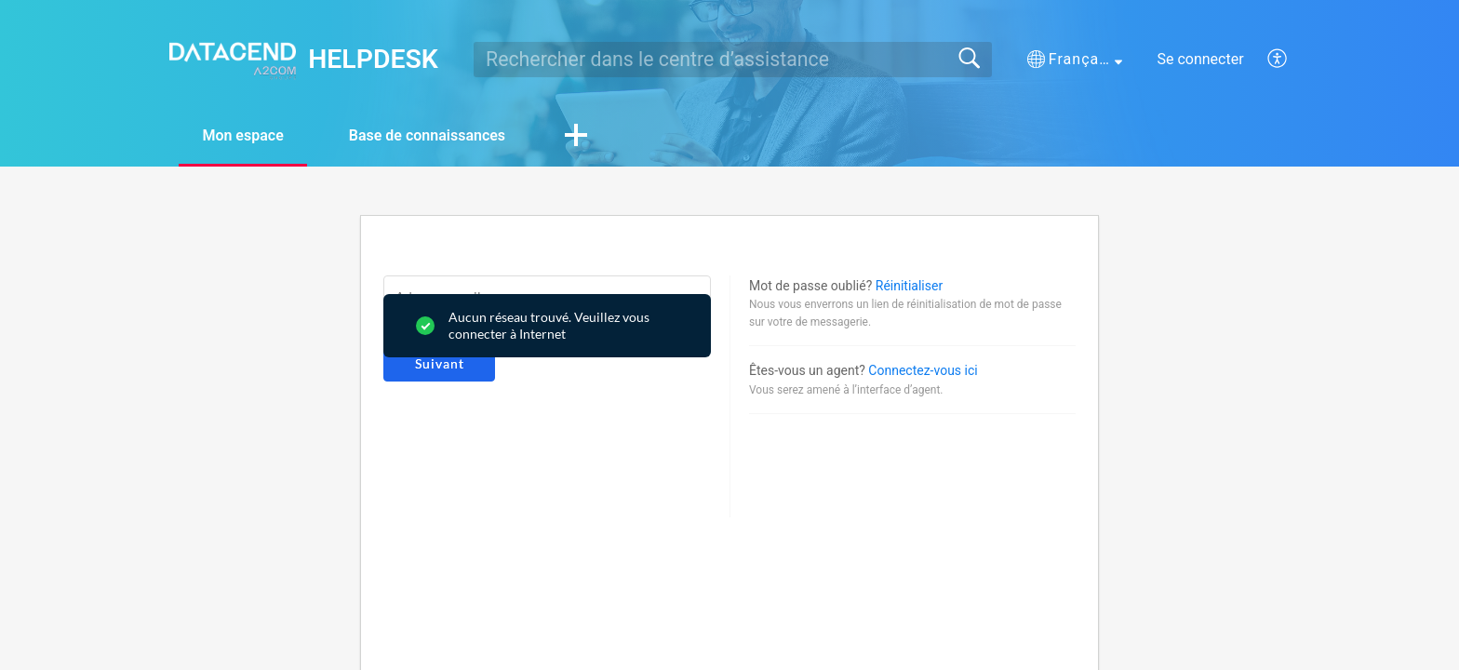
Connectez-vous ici (922, 370)
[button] (1075, 59)
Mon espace (242, 135)
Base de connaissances (427, 135)
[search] (733, 59)
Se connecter (1200, 59)
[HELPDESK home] (232, 59)
